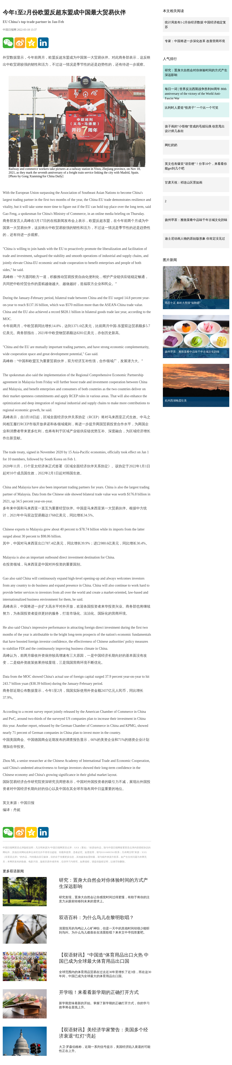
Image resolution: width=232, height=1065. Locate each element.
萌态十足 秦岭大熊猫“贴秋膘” (183, 302)
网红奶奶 (171, 145)
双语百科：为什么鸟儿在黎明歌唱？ (96, 917)
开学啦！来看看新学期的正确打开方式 (99, 992)
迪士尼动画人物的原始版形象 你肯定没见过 (195, 238)
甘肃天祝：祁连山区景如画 (183, 182)
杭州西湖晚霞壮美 (176, 400)
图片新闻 (170, 260)
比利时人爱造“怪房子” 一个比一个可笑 (191, 107)
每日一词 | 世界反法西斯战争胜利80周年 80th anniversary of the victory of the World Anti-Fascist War (196, 93)
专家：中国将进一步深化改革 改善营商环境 (195, 41)
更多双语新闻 (13, 871)
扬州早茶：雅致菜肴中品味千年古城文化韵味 (196, 219)
